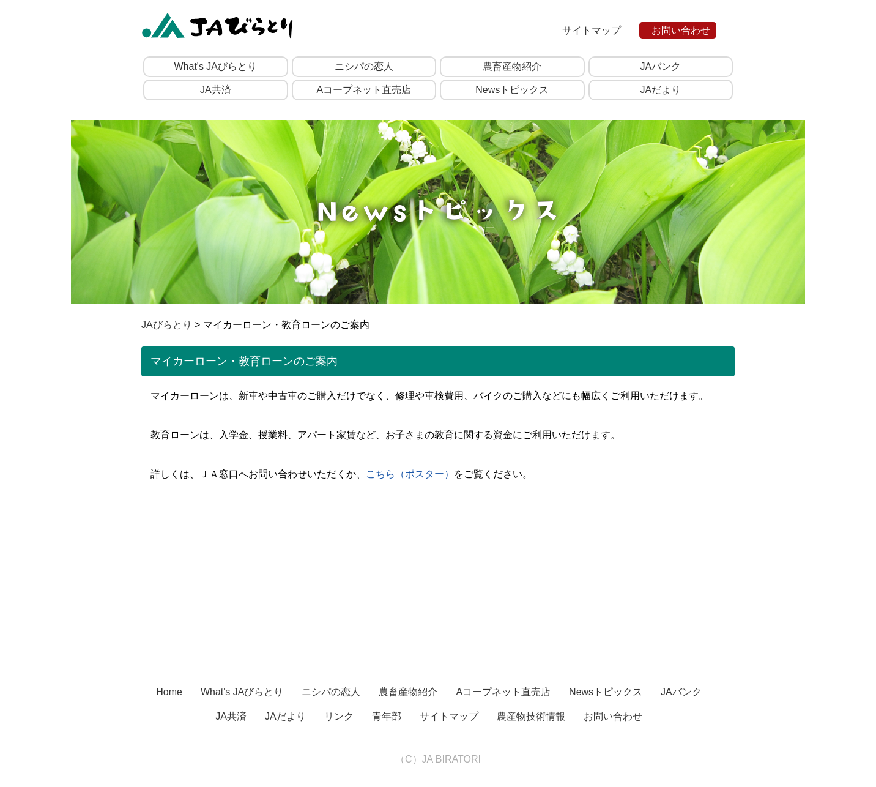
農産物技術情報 (531, 716)
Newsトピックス (512, 89)
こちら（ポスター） (410, 474)
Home (169, 692)
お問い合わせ (680, 30)
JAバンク (660, 66)
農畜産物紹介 (512, 66)
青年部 (386, 716)
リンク (339, 716)
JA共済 (215, 89)
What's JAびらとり (215, 66)
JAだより (660, 89)
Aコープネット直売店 (363, 89)
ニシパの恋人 (364, 66)
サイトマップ (591, 30)
